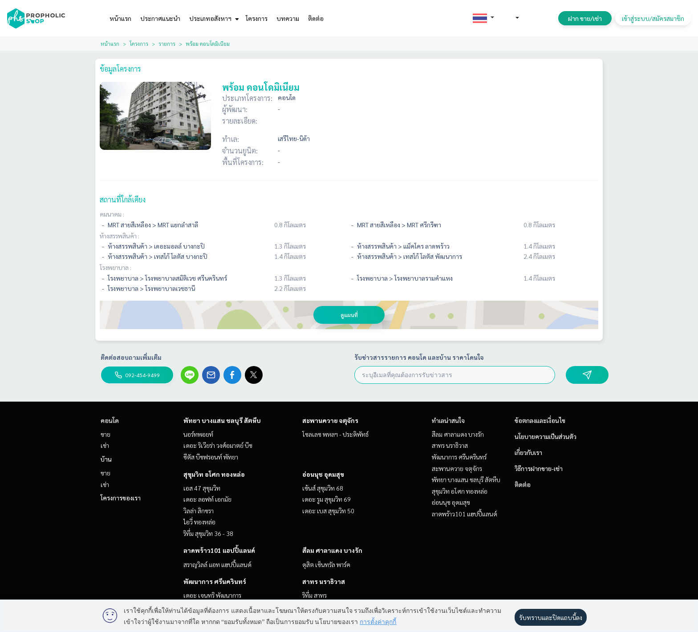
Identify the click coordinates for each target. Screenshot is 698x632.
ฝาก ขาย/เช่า (585, 18)
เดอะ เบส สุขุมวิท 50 (328, 511)
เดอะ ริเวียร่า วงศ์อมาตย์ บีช (217, 445)
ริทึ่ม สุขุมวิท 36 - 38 (208, 533)
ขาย (105, 434)
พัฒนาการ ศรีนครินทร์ (214, 581)
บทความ (287, 18)
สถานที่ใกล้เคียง (123, 199)
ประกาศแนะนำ (160, 18)
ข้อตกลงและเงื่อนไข (540, 420)
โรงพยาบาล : (115, 267)
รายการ (166, 43)
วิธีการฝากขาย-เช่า (539, 468)
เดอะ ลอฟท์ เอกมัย (207, 499)
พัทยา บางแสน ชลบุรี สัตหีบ (222, 420)
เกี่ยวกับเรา (528, 452)
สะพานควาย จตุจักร (330, 420)
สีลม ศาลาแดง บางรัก (332, 550)
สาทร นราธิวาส (323, 581)
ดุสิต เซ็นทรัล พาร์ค (326, 564)
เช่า (105, 445)
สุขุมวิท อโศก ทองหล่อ (214, 474)
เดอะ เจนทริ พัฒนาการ (212, 595)
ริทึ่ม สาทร (314, 595)
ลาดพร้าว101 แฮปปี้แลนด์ (219, 550)
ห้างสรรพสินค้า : (119, 236)
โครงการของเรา (121, 498)
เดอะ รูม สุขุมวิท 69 (326, 499)
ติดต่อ (316, 18)
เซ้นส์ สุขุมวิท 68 (322, 488)
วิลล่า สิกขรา (198, 511)
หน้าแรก (120, 18)
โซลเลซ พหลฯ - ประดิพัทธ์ (335, 434)
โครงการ (257, 18)
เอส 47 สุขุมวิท (201, 488)
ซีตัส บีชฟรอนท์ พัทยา (210, 457)
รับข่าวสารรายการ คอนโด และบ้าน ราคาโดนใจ (419, 357)
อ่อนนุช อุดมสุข (323, 474)
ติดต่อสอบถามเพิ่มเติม (131, 357)
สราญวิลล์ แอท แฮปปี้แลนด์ (217, 564)
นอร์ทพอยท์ (198, 434)
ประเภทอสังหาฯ (213, 18)
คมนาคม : (112, 214)
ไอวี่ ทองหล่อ (199, 522)
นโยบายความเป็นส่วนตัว (545, 436)
